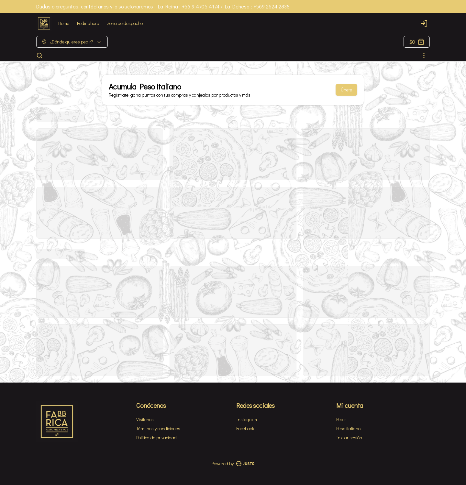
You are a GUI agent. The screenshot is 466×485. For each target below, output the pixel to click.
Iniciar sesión (349, 437)
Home (63, 23)
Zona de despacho (125, 23)
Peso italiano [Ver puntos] (348, 428)
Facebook (245, 428)
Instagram (246, 419)
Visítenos (145, 419)
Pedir (341, 419)
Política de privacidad (156, 437)
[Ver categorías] (424, 55)
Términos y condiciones (158, 428)
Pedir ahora (88, 23)
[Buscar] (39, 55)
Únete (346, 90)
